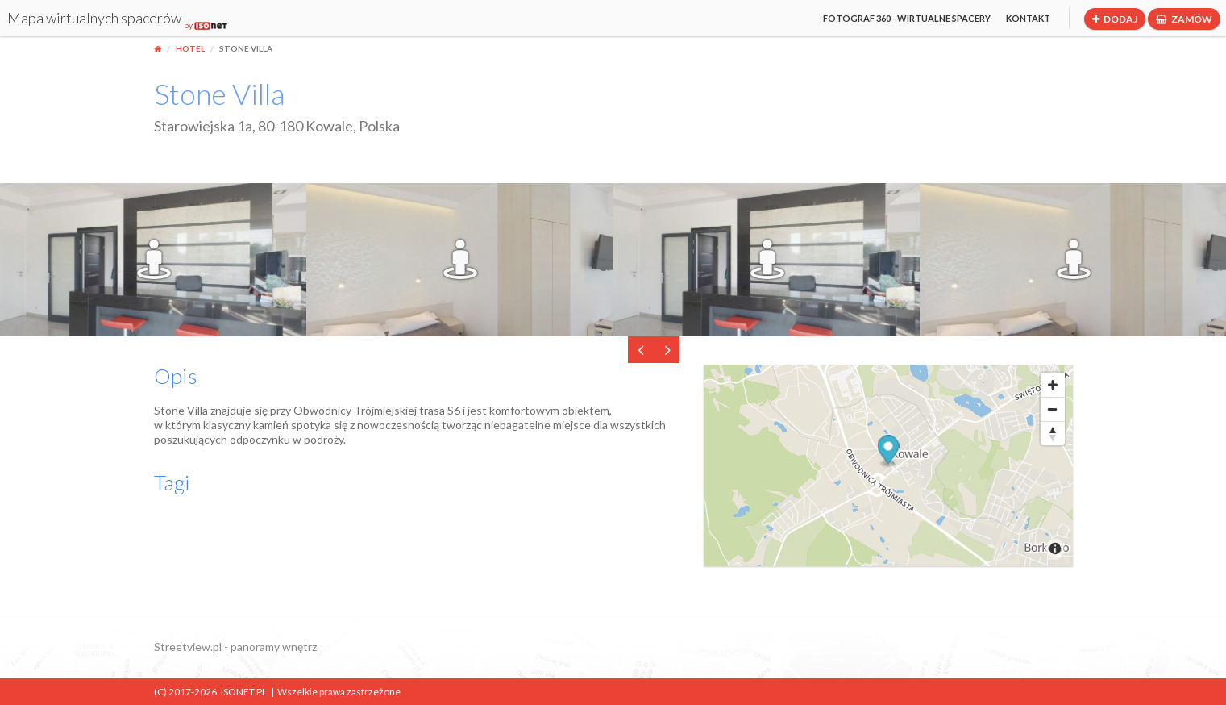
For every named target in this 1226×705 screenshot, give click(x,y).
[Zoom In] (1053, 385)
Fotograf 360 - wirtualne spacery (907, 18)
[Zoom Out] (1053, 409)
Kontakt (1028, 18)
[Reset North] (1053, 433)
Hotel (190, 48)
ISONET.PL (244, 692)
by (205, 25)
